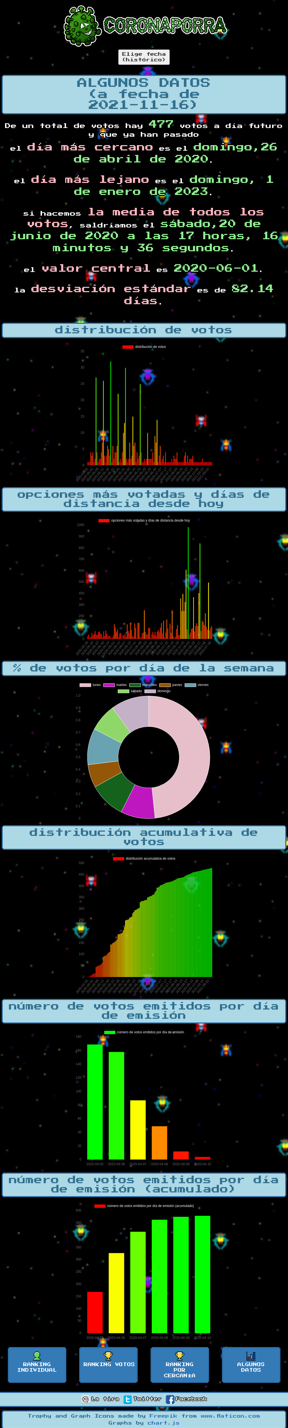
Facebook (186, 1399)
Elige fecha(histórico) (144, 57)
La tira (100, 1399)
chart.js (164, 1423)
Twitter (142, 1399)
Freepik (163, 1416)
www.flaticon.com (230, 1416)
